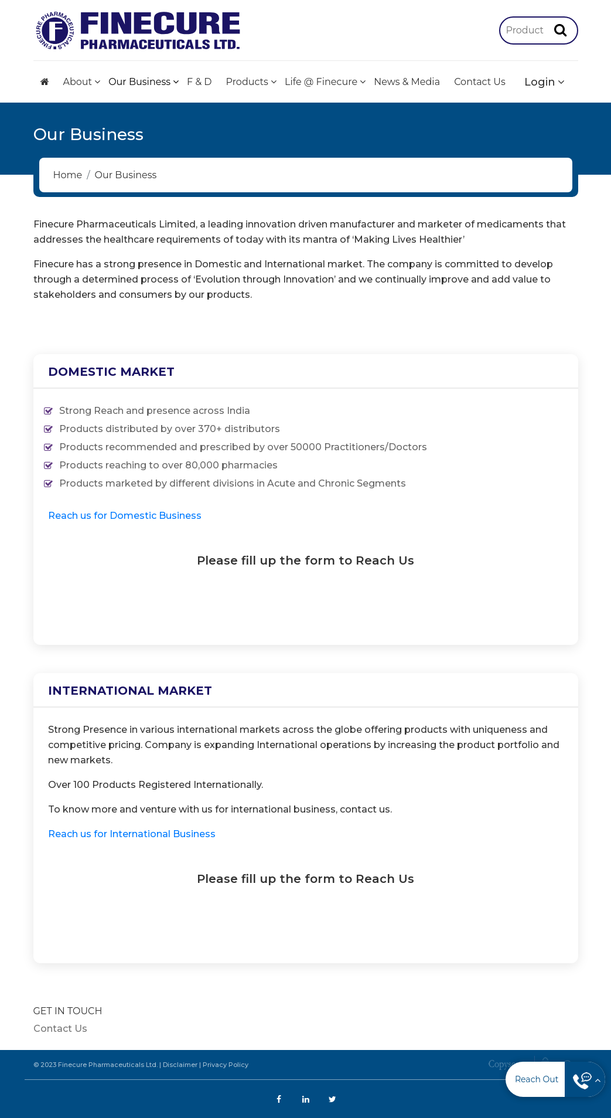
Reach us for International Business (132, 834)
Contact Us (480, 81)
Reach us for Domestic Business (125, 515)
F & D (199, 81)
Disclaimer (180, 1065)
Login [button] (539, 82)
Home (68, 175)
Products (247, 81)
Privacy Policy (225, 1065)
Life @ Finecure (321, 81)
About (78, 81)
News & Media (407, 81)
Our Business (139, 81)
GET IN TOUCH (68, 1011)
